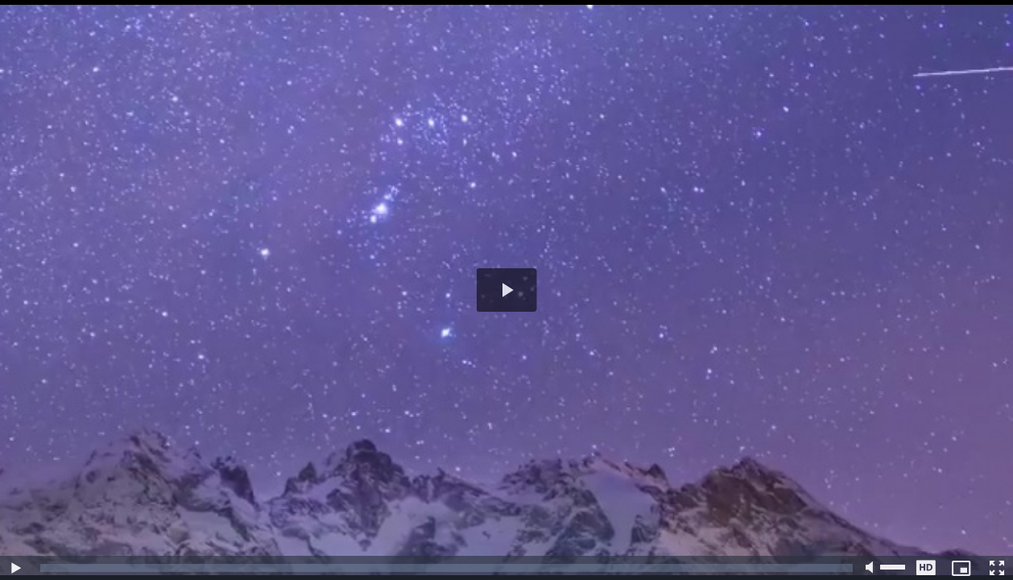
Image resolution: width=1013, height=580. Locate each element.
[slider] (446, 568)
